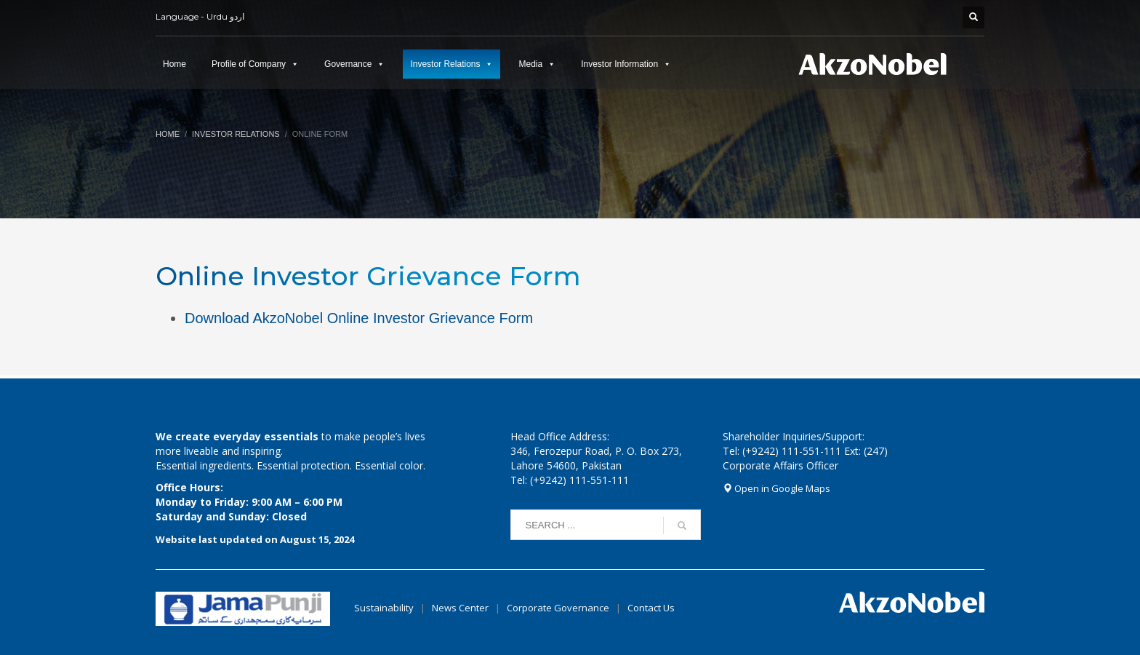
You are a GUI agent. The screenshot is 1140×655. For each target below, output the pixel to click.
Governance (348, 64)
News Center (461, 607)
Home (174, 64)
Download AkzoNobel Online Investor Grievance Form (359, 318)
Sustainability (384, 607)
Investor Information (619, 64)
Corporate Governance (558, 607)
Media (530, 64)
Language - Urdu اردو (200, 16)
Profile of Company (249, 64)
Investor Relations (445, 64)
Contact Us (651, 607)
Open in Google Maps (776, 488)
